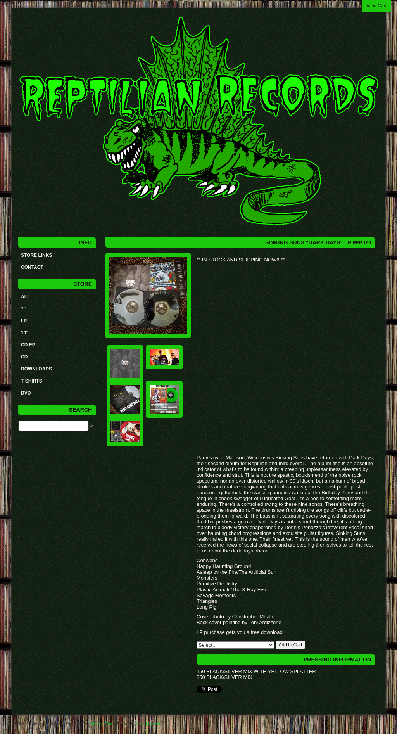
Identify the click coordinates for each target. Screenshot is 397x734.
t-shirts (31, 381)
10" (24, 333)
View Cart (376, 6)
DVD (26, 393)
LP (24, 321)
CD (24, 357)
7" (23, 309)
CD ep (28, 345)
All (25, 296)
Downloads (36, 369)
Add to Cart (290, 644)
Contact (32, 267)
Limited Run (101, 724)
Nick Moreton (149, 724)
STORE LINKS (36, 255)
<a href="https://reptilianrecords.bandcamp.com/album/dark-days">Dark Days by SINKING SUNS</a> (274, 358)
